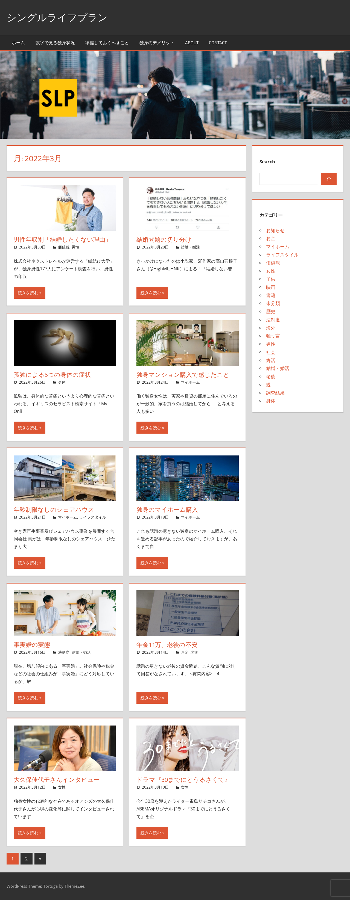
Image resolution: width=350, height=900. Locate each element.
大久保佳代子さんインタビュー (57, 779)
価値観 (63, 247)
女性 (62, 787)
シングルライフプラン (57, 17)
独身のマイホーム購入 (167, 509)
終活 (270, 360)
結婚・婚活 (190, 247)
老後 (194, 652)
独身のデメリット (156, 42)
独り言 (273, 336)
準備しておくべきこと (107, 42)
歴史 (270, 311)
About (192, 42)
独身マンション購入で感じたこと (182, 374)
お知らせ (275, 230)
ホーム (18, 42)
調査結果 (275, 393)
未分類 (273, 303)
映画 (270, 287)
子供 (270, 279)
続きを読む (28, 292)
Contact (218, 42)
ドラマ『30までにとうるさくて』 (183, 779)
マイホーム (190, 382)
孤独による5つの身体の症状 (52, 374)
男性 (75, 247)
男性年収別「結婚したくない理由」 (62, 239)
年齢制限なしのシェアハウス (54, 509)
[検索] (329, 179)
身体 (62, 382)
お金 (184, 652)
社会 (270, 352)
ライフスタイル (92, 517)
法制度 (63, 652)
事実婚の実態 (32, 644)
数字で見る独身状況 (55, 42)
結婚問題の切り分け (163, 239)
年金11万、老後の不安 (166, 644)
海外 (270, 328)
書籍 (270, 295)
